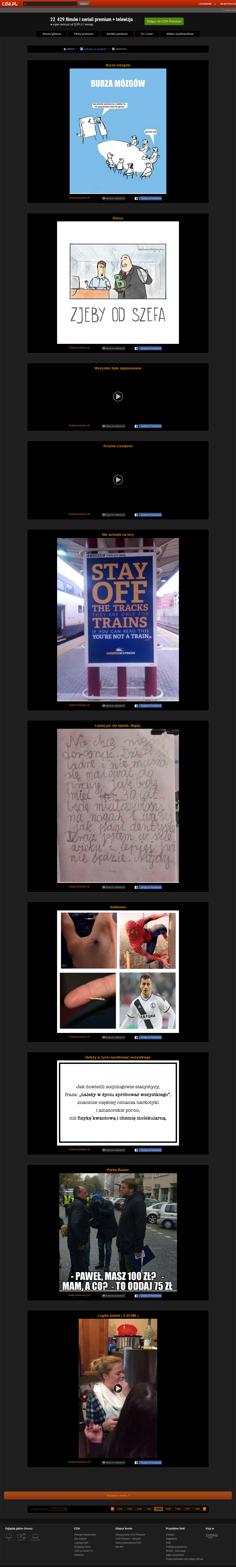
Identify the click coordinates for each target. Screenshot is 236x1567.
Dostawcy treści (82, 1547)
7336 (197, 1509)
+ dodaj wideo (229, 10)
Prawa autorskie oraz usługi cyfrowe (184, 1559)
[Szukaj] (50, 3)
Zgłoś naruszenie (175, 1555)
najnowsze (121, 49)
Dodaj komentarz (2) (79, 347)
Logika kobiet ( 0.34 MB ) (117, 1316)
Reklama (79, 1555)
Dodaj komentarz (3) (79, 1036)
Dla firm (119, 1547)
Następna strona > (115, 1495)
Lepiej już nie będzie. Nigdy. (118, 726)
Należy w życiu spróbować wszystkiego (117, 1057)
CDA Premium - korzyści (128, 1538)
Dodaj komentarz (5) (79, 197)
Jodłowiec (117, 907)
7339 (168, 1509)
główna (70, 49)
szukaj (84, 4)
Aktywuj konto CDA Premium (130, 1534)
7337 (188, 1509)
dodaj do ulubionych (113, 198)
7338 (178, 1509)
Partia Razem (118, 1170)
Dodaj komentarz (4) (79, 425)
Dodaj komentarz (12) (79, 1295)
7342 (139, 1509)
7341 (149, 1509)
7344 (120, 1509)
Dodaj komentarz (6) (79, 886)
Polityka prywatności (176, 1547)
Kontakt (170, 1534)
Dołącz (164, 21)
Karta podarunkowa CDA (128, 1542)
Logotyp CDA (81, 1542)
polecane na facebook (95, 49)
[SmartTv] (24, 1542)
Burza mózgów (118, 65)
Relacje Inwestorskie (85, 1534)
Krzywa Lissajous (118, 446)
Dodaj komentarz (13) (79, 1462)
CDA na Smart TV (83, 1551)
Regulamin (171, 1538)
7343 (130, 1509)
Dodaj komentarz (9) (79, 514)
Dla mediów (80, 1538)
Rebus (118, 218)
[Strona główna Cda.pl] (10, 3)
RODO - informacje (176, 1551)
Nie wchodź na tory (118, 535)
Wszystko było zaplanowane (118, 368)
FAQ (168, 1542)
